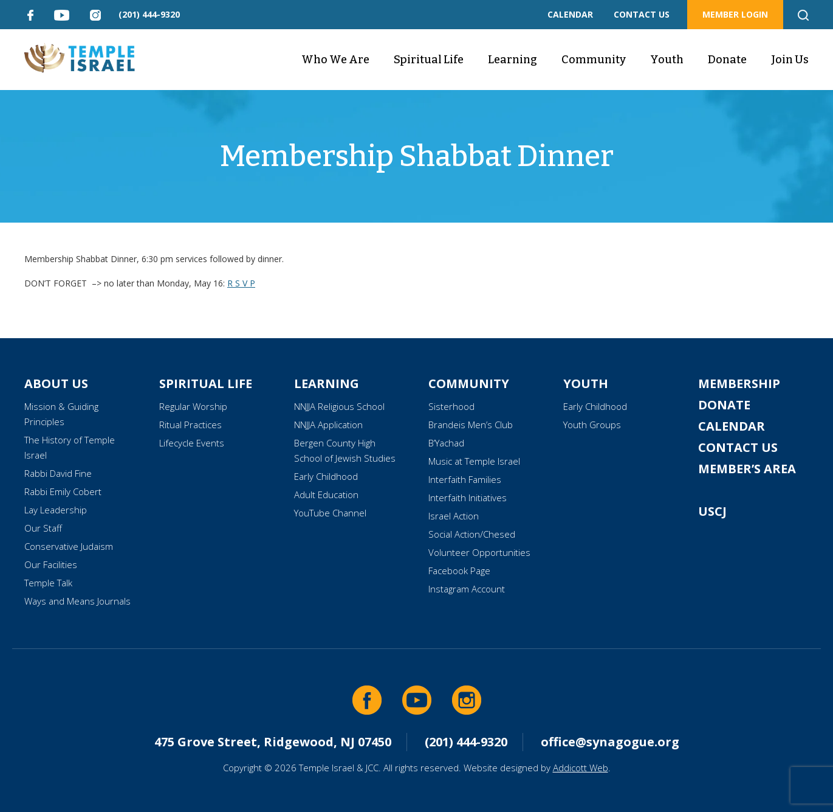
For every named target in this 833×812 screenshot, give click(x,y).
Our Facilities (50, 564)
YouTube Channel (330, 513)
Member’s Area (747, 468)
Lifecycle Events (191, 443)
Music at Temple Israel (474, 461)
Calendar (731, 426)
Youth (667, 59)
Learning (512, 59)
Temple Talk (48, 583)
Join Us (790, 59)
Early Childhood (326, 476)
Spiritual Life (429, 59)
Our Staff (43, 528)
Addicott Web (580, 768)
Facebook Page (459, 570)
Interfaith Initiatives (467, 497)
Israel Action (453, 516)
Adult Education (326, 494)
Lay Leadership (55, 510)
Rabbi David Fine (58, 473)
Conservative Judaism (68, 546)
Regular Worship (193, 406)
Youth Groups (592, 424)
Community (593, 59)
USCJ (712, 511)
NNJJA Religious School (339, 406)
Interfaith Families (464, 479)
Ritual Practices (190, 424)
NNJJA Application (328, 424)
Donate (727, 59)
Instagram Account (466, 589)
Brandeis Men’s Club (470, 424)
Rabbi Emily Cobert (62, 491)
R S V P (241, 283)
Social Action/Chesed (471, 534)
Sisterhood (451, 406)
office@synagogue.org (610, 742)
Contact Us (738, 447)
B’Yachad (446, 443)
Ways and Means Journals (77, 601)
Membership (739, 383)
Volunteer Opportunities (479, 552)
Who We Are (335, 59)
